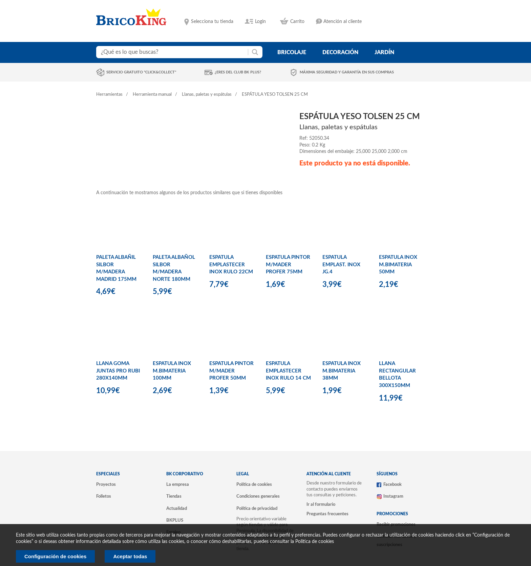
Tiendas (174, 496)
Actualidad (176, 508)
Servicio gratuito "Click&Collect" (141, 72)
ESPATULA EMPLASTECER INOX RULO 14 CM (288, 371)
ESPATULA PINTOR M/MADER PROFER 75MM (288, 264)
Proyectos (106, 484)
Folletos (103, 496)
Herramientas (109, 94)
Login (260, 21)
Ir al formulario (320, 504)
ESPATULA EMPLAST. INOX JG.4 (341, 264)
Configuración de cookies (55, 556)
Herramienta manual (152, 94)
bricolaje (291, 52)
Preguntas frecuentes (327, 514)
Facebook (392, 484)
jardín (384, 52)
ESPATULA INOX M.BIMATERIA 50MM (398, 264)
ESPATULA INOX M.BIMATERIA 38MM (341, 371)
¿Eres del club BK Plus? (238, 72)
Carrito (297, 21)
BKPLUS (174, 520)
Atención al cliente (342, 21)
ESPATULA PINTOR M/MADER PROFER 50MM (231, 371)
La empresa (177, 484)
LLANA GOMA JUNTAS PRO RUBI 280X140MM (118, 371)
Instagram (393, 496)
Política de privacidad (256, 508)
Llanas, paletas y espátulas (207, 94)
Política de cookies (254, 484)
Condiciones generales (258, 496)
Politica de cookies (314, 541)
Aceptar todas (130, 556)
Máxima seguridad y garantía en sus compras (347, 72)
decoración (340, 52)
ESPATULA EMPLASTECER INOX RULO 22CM (231, 264)
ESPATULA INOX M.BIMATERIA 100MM (172, 371)
